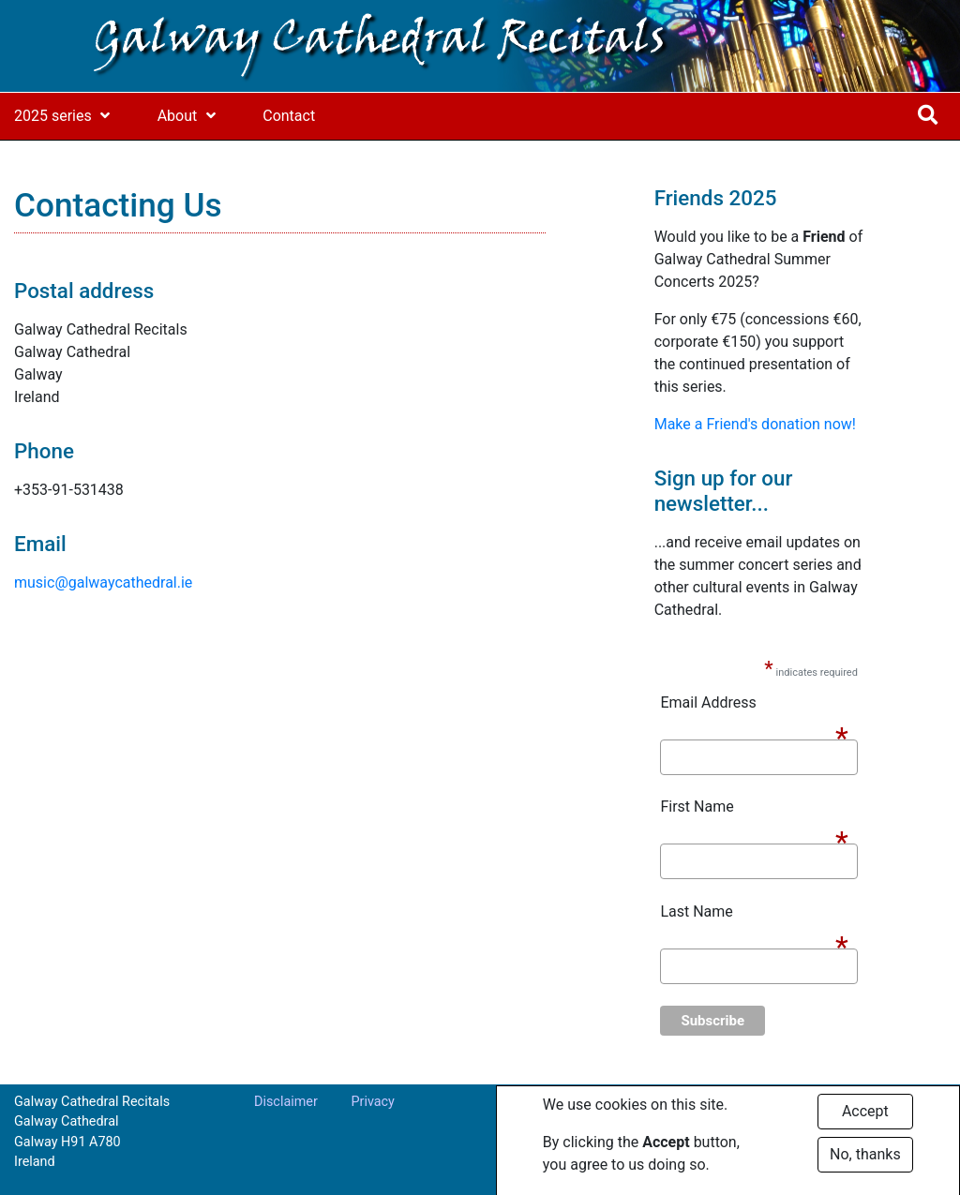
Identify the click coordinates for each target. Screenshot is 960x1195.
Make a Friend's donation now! (755, 424)
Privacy (373, 1102)
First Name (754, 808)
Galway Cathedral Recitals (380, 41)
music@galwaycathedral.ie (103, 582)
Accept (865, 1118)
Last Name (754, 913)
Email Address (754, 704)
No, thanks (865, 1161)
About (178, 116)
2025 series (53, 116)
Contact (288, 116)
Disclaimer (286, 1102)
